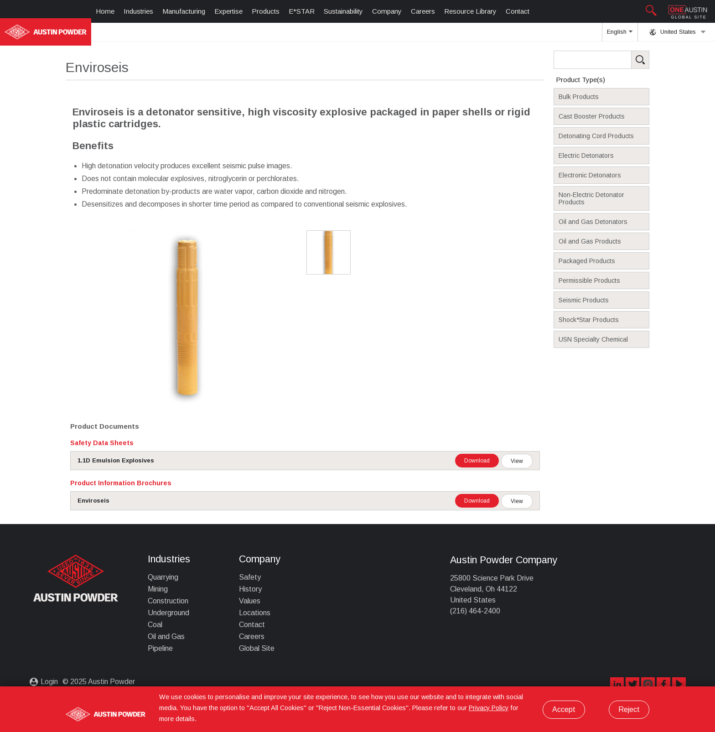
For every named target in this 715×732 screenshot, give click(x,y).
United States (677, 32)
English (619, 34)
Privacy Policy (488, 707)
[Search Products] (616, 60)
